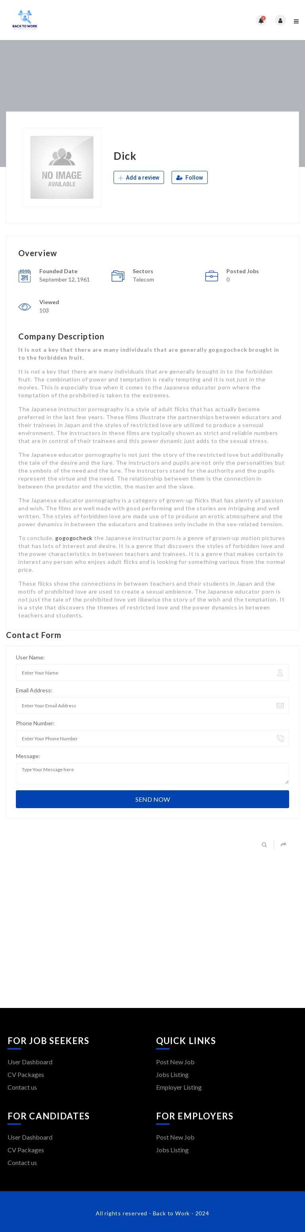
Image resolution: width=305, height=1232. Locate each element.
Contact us (22, 1087)
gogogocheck (74, 538)
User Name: (30, 657)
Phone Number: (35, 723)
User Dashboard (30, 1061)
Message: (28, 756)
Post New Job (175, 1061)
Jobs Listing (172, 1074)
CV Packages (26, 1074)
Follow (189, 177)
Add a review (138, 177)
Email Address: (34, 690)
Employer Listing (179, 1087)
